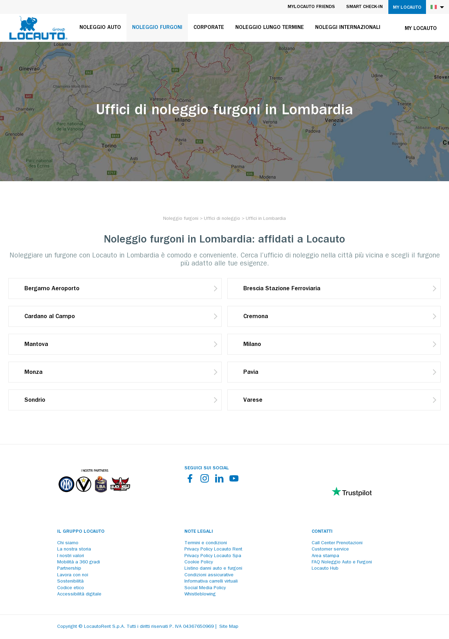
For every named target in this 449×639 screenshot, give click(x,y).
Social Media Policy (205, 588)
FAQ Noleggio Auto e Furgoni (342, 562)
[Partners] (94, 497)
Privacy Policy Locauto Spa (212, 556)
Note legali (198, 531)
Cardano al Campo (49, 317)
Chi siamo (67, 543)
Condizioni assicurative (209, 575)
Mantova (36, 345)
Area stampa (325, 556)
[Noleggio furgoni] (180, 218)
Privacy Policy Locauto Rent (213, 549)
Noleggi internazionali (347, 28)
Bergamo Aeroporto (51, 289)
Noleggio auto (100, 28)
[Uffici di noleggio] (222, 218)
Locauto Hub (325, 568)
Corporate (208, 28)
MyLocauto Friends (311, 7)
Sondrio (34, 401)
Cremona (255, 317)
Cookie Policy (198, 562)
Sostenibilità (70, 581)
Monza (33, 373)
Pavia (250, 373)
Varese (252, 401)
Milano (252, 345)
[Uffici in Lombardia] (266, 218)
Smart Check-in (364, 7)
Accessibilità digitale (79, 594)
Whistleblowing (200, 594)
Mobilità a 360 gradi (78, 562)
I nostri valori (70, 556)
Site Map (228, 626)
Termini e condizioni (205, 543)
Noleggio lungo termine (269, 28)
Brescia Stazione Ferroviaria (281, 289)
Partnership (69, 568)
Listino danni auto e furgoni (213, 568)
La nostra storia (74, 549)
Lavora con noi (72, 575)
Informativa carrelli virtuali (211, 581)
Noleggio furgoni (157, 28)
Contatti (322, 531)
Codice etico (70, 588)
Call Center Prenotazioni (337, 543)
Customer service (330, 549)
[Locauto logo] (38, 28)
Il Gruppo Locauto (81, 531)
